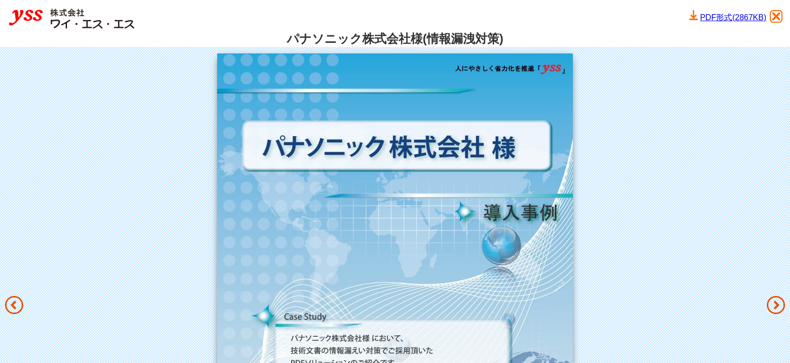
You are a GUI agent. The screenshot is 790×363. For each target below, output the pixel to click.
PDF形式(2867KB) (733, 17)
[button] (14, 305)
